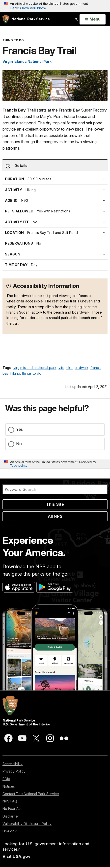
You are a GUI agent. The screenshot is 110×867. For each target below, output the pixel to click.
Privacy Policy (14, 771)
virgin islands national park (34, 367)
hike (69, 367)
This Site (55, 504)
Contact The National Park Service (30, 794)
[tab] (56, 222)
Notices (8, 786)
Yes (19, 429)
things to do (31, 373)
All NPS (55, 516)
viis (61, 367)
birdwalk (81, 367)
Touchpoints (18, 465)
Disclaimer (10, 816)
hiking (15, 373)
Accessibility (12, 764)
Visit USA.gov (16, 856)
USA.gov (9, 831)
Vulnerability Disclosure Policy (27, 823)
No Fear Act (12, 808)
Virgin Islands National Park (27, 61)
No (19, 443)
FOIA (6, 779)
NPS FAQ (9, 801)
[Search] (55, 489)
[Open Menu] (93, 19)
